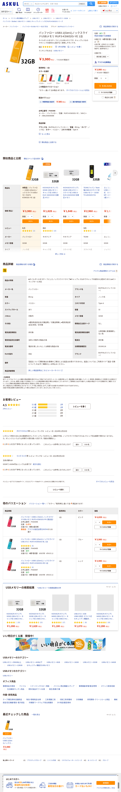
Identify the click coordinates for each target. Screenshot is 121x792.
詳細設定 (82, 3)
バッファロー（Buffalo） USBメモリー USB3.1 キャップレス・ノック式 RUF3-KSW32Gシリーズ (33, 21)
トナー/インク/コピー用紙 (39, 686)
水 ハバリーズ (92, 760)
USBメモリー (47, 18)
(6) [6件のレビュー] (33, 546)
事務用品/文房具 (9, 686)
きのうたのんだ (22, 431)
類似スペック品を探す (33, 159)
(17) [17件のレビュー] (64, 622)
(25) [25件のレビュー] (18, 622)
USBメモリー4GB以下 (34, 662)
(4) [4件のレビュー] (33, 567)
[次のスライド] (118, 606)
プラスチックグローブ (34, 760)
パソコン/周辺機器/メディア (20, 18)
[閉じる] (117, 775)
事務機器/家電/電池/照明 (88, 686)
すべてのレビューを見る (105, 482)
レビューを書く (74, 47)
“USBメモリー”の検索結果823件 (49, 588)
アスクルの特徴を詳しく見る (106, 788)
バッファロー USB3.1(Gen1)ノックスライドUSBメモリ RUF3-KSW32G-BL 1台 (38, 540)
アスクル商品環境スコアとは (105, 271)
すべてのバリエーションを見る (77, 90)
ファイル (22, 686)
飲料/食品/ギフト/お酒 (37, 689)
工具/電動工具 (50, 699)
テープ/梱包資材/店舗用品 (12, 699)
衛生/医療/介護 (54, 689)
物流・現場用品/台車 (33, 699)
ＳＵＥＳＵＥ (21, 456)
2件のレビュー (7, 409)
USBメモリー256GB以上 (12, 662)
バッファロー (14, 26)
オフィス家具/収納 (108, 686)
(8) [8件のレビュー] (86, 622)
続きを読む (37, 464)
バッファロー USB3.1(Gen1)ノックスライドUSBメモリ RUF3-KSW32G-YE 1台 (8, 740)
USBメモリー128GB (14, 665)
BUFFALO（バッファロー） (66, 26)
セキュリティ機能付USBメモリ (38, 665)
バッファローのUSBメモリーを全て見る (35, 26)
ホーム (5, 18)
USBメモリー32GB (62, 18)
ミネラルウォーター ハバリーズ (72, 760)
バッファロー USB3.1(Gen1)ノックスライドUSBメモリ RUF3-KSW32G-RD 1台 (38, 562)
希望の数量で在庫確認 (102, 36)
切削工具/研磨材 (66, 699)
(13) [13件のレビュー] (55, 231)
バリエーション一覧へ (37, 504)
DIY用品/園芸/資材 (64, 702)
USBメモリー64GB (109, 662)
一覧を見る (36, 715)
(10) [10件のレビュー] (109, 622)
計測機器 (79, 699)
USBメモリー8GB (53, 662)
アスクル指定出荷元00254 (38, 529)
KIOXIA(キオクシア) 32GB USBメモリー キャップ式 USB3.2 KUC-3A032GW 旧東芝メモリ (51, 192)
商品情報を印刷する (108, 26)
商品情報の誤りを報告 (25, 264)
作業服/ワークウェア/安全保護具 (41, 702)
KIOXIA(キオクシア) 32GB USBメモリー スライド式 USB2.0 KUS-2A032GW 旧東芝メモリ (71, 192)
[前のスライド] (3, 606)
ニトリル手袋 (51, 760)
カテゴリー (6, 11)
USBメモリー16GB (71, 662)
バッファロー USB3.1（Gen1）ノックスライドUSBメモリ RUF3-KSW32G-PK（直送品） (37, 518)
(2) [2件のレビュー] (34, 231)
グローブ (105, 760)
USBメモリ (36, 18)
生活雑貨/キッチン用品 (15, 689)
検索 (91, 3)
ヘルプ (114, 6)
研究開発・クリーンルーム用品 (98, 699)
